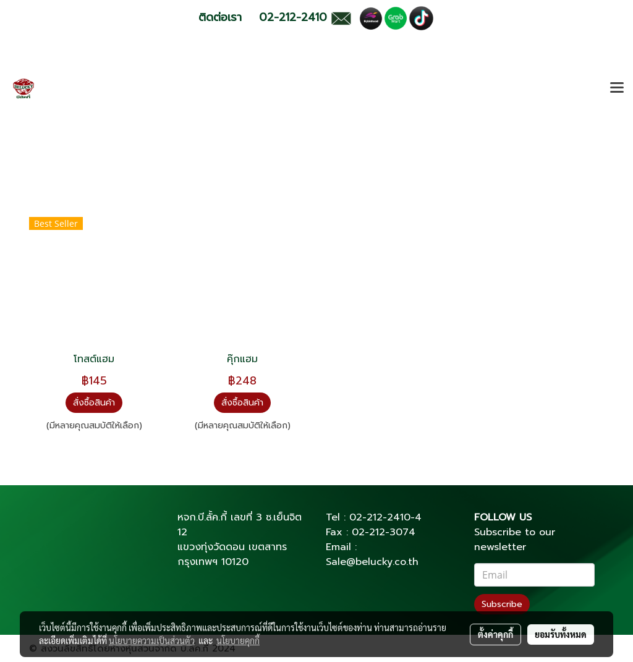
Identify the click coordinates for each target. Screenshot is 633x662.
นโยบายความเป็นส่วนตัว (152, 640)
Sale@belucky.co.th (372, 561)
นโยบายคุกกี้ (238, 640)
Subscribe (502, 604)
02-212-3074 (383, 532)
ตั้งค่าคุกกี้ (495, 634)
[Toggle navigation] (617, 88)
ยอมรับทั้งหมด (561, 634)
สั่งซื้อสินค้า (94, 402)
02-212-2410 (379, 517)
